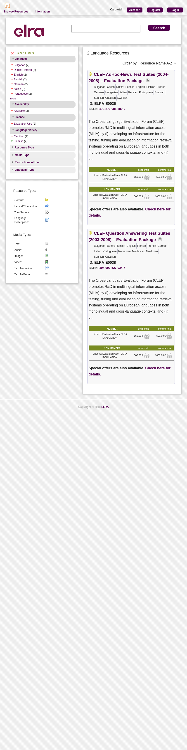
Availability (22, 104)
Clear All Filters (25, 53)
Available (19, 110)
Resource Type (24, 147)
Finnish (18, 79)
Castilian (19, 136)
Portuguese (21, 93)
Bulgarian (19, 65)
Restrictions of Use (27, 162)
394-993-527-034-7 (112, 267)
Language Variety (26, 130)
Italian (17, 89)
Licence (20, 117)
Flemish (18, 141)
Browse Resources (16, 11)
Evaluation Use (23, 123)
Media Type (22, 155)
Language (21, 58)
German (19, 84)
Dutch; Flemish (23, 70)
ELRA (105, 407)
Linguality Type (24, 169)
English (18, 74)
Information (42, 11)
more (13, 98)
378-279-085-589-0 (112, 109)
